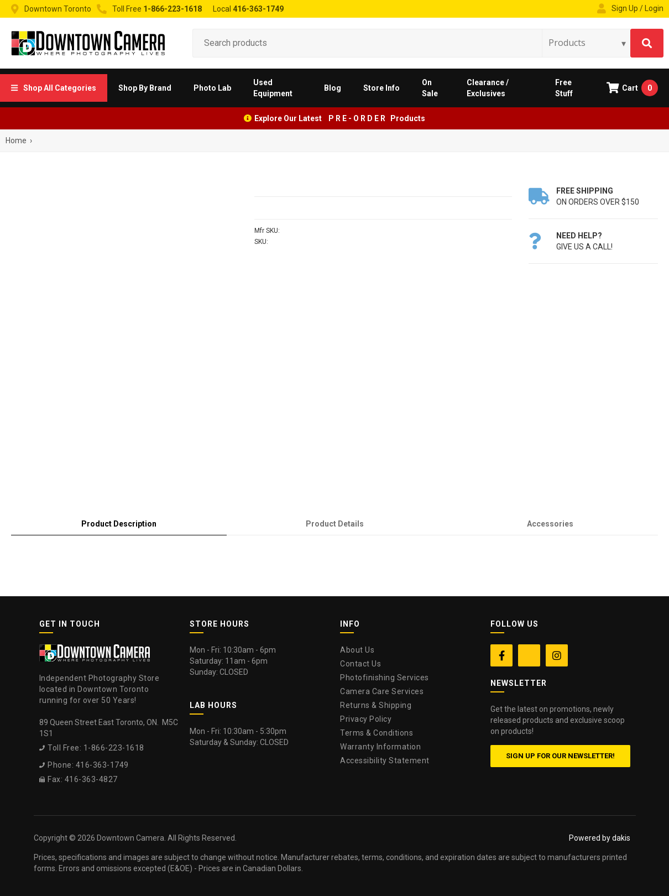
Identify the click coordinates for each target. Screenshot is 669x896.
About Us (357, 649)
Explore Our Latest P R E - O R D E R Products (339, 118)
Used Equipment (272, 88)
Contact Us (360, 663)
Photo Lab (212, 88)
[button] (53, 88)
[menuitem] (54, 88)
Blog (332, 88)
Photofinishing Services (384, 677)
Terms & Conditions (376, 732)
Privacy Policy (365, 719)
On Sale (430, 88)
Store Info (381, 88)
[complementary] (589, 835)
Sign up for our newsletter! (560, 756)
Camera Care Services (382, 691)
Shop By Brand (144, 88)
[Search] (646, 43)
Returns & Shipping (375, 705)
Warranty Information (380, 746)
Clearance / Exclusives (488, 88)
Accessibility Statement (385, 760)
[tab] (119, 524)
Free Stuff (564, 88)
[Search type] (587, 42)
